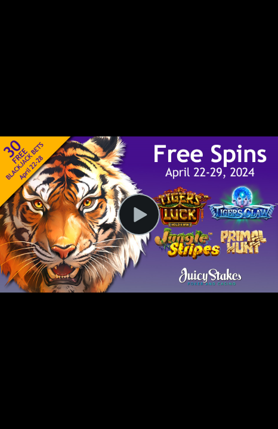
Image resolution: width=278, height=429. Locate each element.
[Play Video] (139, 214)
